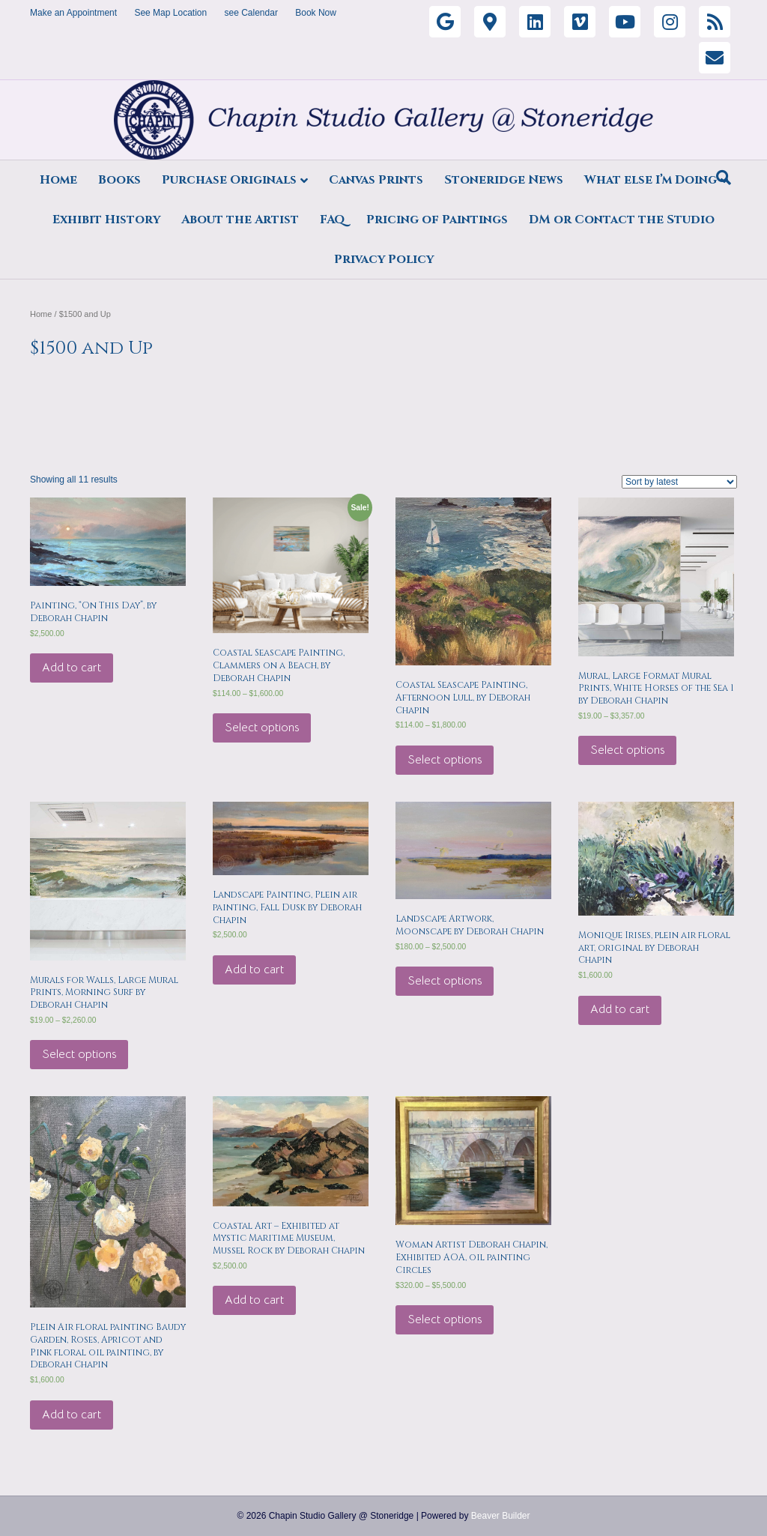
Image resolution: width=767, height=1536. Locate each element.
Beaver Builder (500, 1516)
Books (119, 180)
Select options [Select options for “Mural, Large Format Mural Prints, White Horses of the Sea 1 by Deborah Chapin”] (627, 750)
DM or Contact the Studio (622, 219)
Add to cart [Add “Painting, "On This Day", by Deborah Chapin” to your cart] (71, 667)
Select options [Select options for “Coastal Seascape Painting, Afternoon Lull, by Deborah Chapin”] (444, 759)
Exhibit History (106, 219)
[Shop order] (679, 482)
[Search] (723, 177)
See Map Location (170, 12)
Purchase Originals (229, 180)
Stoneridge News (503, 180)
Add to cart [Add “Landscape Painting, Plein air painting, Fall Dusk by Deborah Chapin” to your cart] (254, 969)
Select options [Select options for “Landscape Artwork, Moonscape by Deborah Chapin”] (444, 980)
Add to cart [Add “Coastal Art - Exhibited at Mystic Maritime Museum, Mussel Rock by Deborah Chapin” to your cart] (254, 1299)
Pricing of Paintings (437, 219)
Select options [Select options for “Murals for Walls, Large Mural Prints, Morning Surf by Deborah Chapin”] (79, 1054)
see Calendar (251, 12)
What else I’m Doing (650, 180)
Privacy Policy (384, 259)
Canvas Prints (376, 180)
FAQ (332, 219)
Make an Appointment (73, 12)
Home (58, 180)
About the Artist (240, 219)
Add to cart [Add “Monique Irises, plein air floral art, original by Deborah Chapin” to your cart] (619, 1009)
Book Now (315, 12)
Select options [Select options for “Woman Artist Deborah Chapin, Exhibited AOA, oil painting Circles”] (444, 1319)
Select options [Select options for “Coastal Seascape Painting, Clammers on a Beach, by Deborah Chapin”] (262, 727)
